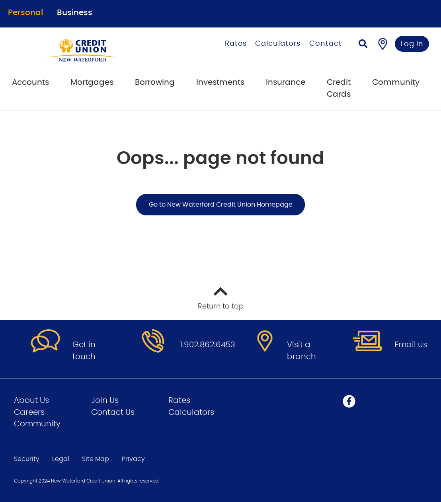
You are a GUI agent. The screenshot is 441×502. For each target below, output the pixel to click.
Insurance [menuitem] (285, 82)
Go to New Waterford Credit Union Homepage (221, 204)
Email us (410, 345)
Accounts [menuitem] (30, 82)
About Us (31, 400)
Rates (236, 43)
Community (37, 424)
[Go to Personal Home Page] (99, 51)
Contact (325, 43)
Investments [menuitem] (220, 82)
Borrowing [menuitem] (155, 82)
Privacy (133, 459)
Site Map (95, 459)
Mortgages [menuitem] (91, 82)
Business (74, 13)
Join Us (105, 400)
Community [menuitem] (396, 82)
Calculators (278, 43)
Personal (25, 13)
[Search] (363, 45)
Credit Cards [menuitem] (339, 88)
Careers (29, 412)
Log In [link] (412, 44)
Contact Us (113, 412)
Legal (60, 459)
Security (26, 459)
